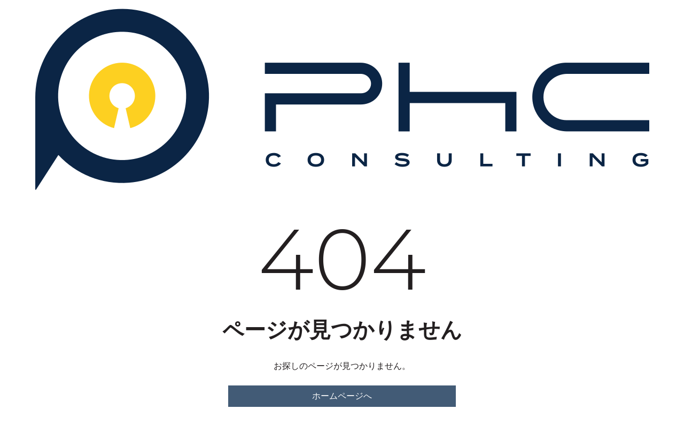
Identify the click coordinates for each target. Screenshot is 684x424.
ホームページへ (342, 396)
